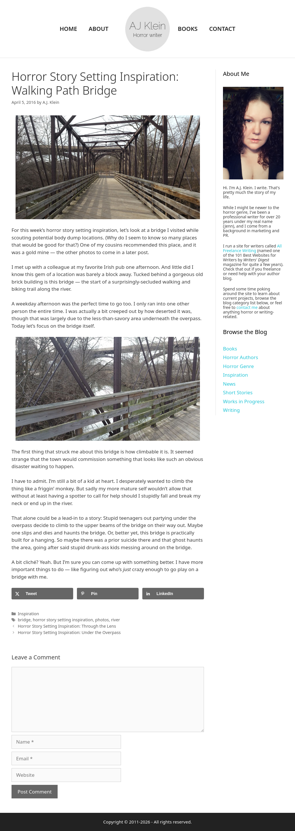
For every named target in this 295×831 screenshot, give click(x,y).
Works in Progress (243, 401)
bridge (24, 619)
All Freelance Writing (252, 248)
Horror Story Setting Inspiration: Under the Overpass (69, 632)
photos (102, 619)
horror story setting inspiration (63, 619)
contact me (247, 307)
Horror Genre (238, 366)
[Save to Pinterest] (108, 593)
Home (68, 29)
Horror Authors (240, 357)
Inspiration (28, 613)
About (99, 29)
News (229, 383)
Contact (222, 29)
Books (188, 29)
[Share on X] (42, 593)
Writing (231, 410)
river (115, 619)
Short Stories (238, 392)
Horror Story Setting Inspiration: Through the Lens (67, 626)
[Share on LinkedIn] (173, 593)
